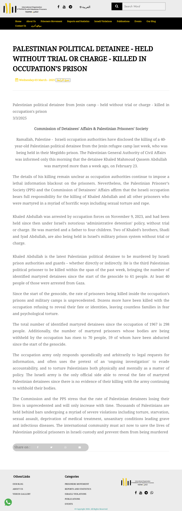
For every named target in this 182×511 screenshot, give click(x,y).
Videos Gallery (21, 494)
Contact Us (20, 25)
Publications (123, 21)
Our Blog (151, 21)
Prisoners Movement (51, 21)
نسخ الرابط (63, 80)
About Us (31, 21)
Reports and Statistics (78, 21)
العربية (85, 7)
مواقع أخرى (36, 25)
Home (18, 21)
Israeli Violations (103, 21)
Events (138, 21)
